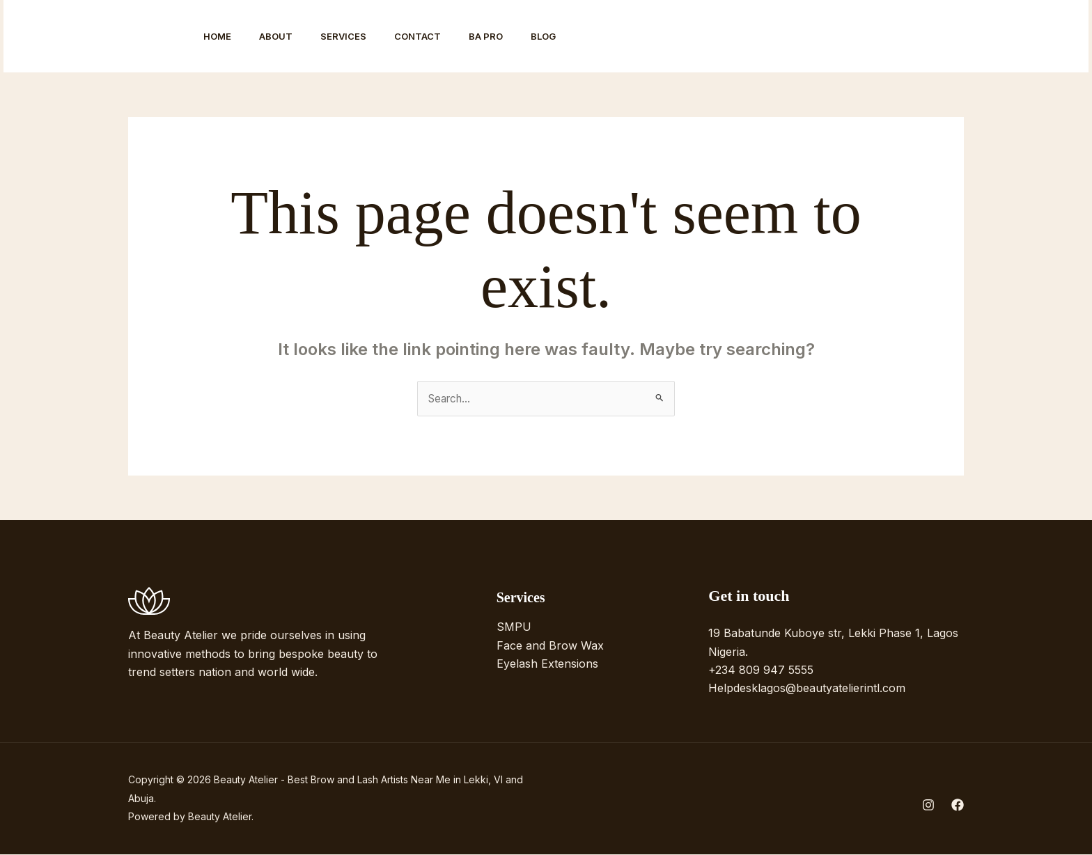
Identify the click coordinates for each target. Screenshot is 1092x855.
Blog (573, 36)
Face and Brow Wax (550, 646)
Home (220, 36)
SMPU (514, 628)
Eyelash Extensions (547, 665)
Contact (437, 36)
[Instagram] (896, 37)
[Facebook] (927, 37)
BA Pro (511, 36)
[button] (1011, 36)
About (284, 36)
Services (357, 36)
